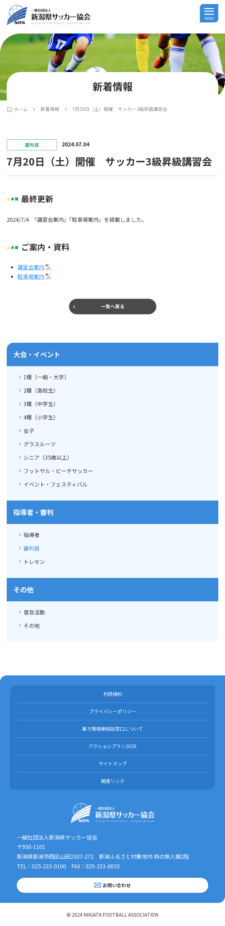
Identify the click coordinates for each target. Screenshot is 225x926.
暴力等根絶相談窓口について (112, 728)
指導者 (31, 535)
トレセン (34, 561)
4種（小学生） (41, 417)
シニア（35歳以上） (47, 457)
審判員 (31, 548)
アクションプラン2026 (112, 746)
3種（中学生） (41, 404)
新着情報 (50, 109)
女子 (28, 430)
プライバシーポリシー (112, 711)
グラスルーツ (39, 444)
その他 (31, 625)
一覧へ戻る (112, 306)
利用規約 (112, 693)
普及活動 (34, 612)
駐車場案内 (30, 276)
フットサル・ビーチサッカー (58, 471)
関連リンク (112, 781)
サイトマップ (113, 763)
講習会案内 (30, 267)
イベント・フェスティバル (55, 484)
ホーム (21, 109)
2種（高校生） (41, 390)
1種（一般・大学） (46, 377)
